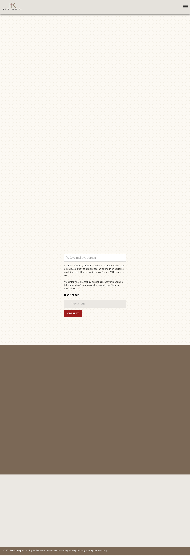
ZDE (77, 288)
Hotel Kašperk (18, 551)
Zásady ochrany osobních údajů (99, 551)
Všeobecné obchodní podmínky (65, 551)
